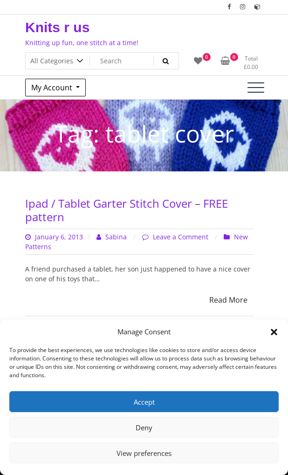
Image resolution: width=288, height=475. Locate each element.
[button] (274, 331)
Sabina (112, 236)
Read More (228, 300)
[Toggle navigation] (256, 88)
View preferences (144, 453)
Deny (144, 427)
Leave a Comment (181, 236)
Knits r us (57, 27)
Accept (144, 402)
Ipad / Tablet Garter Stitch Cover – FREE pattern (126, 210)
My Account (52, 87)
